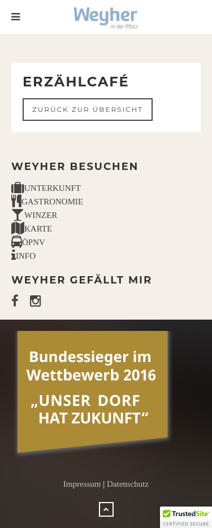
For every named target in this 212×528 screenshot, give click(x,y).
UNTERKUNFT (46, 188)
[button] (186, 517)
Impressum (82, 483)
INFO (23, 255)
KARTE (31, 228)
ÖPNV (28, 242)
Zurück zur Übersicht (87, 109)
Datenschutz (128, 483)
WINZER (34, 215)
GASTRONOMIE (47, 201)
